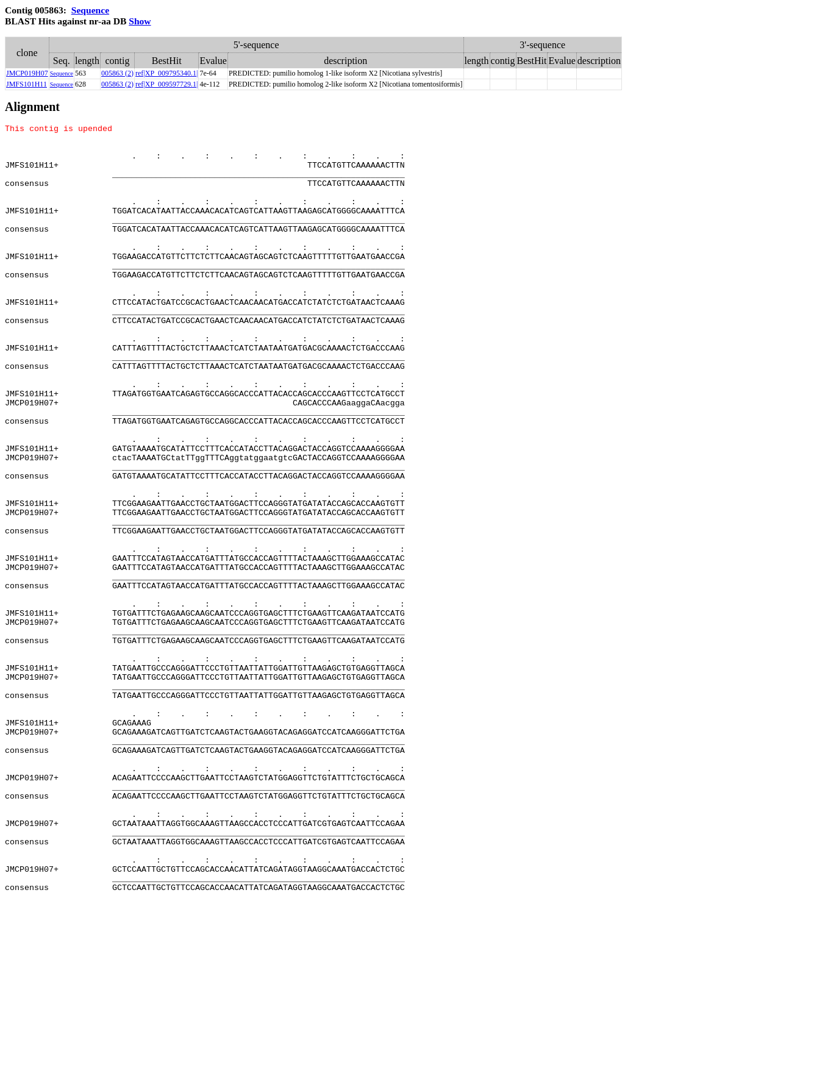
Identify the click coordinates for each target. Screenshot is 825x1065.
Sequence (90, 10)
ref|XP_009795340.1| (166, 73)
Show (140, 21)
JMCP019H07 (27, 73)
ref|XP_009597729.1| (166, 84)
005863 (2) (117, 73)
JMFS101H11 (26, 84)
